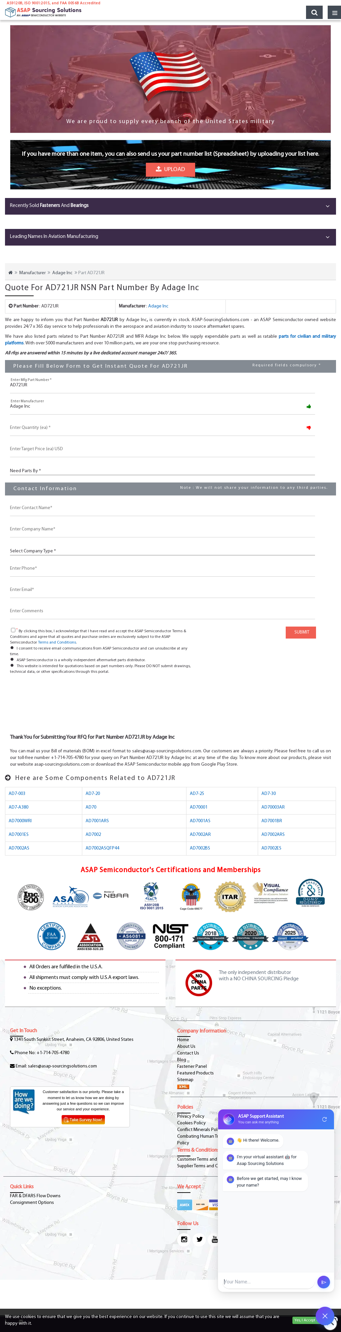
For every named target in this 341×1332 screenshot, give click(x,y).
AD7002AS (19, 848)
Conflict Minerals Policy (200, 1129)
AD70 (91, 807)
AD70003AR (273, 807)
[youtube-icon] (214, 1239)
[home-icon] (10, 273)
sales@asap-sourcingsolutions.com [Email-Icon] (62, 1066)
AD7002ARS (273, 834)
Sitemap (185, 1079)
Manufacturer (32, 273)
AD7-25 (197, 793)
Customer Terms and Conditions (208, 1159)
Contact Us (188, 1053)
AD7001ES (19, 834)
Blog (181, 1059)
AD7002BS (200, 848)
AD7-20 (93, 793)
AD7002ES (271, 848)
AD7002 (93, 834)
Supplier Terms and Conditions (207, 1166)
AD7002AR (200, 834)
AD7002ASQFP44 (102, 848)
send (324, 1282)
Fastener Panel (192, 1066)
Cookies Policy (191, 1123)
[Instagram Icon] (183, 1239)
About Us (186, 1046)
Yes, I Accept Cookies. (312, 1320)
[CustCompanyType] (162, 550)
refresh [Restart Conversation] (324, 1119)
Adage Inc (62, 273)
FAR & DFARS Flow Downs (35, 1196)
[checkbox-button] (13, 630)
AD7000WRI (20, 821)
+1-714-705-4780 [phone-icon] (53, 1052)
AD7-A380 (18, 807)
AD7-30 (268, 793)
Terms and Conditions (57, 643)
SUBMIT (300, 632)
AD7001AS (200, 821)
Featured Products (195, 1073)
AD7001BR (271, 821)
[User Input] (268, 1281)
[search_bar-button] (314, 12)
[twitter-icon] (199, 1239)
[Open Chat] (325, 1316)
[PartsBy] (162, 470)
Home (183, 1040)
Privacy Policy (190, 1116)
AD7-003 (17, 793)
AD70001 (198, 807)
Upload (170, 169)
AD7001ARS (97, 821)
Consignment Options (32, 1202)
